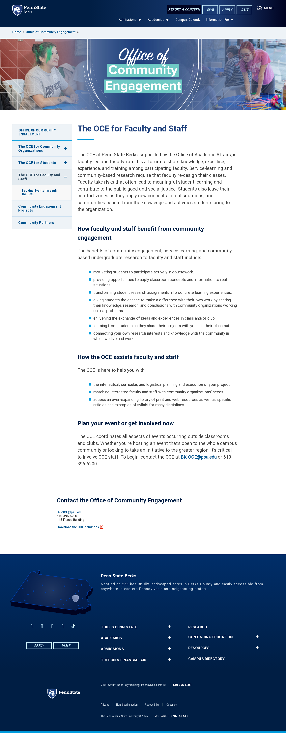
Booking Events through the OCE (39, 192)
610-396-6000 (182, 685)
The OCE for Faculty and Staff (39, 177)
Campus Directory (206, 659)
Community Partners (36, 222)
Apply (227, 9)
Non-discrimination (127, 704)
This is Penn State (119, 627)
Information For (217, 19)
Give (210, 9)
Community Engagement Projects (39, 208)
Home (16, 32)
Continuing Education (210, 637)
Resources (199, 648)
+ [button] (169, 627)
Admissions (128, 19)
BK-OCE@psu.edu (199, 457)
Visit (244, 9)
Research (197, 627)
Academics (156, 19)
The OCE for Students (37, 163)
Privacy (105, 704)
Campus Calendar (189, 19)
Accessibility (152, 704)
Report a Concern (184, 9)
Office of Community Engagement (50, 32)
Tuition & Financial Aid (123, 660)
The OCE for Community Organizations (39, 148)
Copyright (171, 704)
